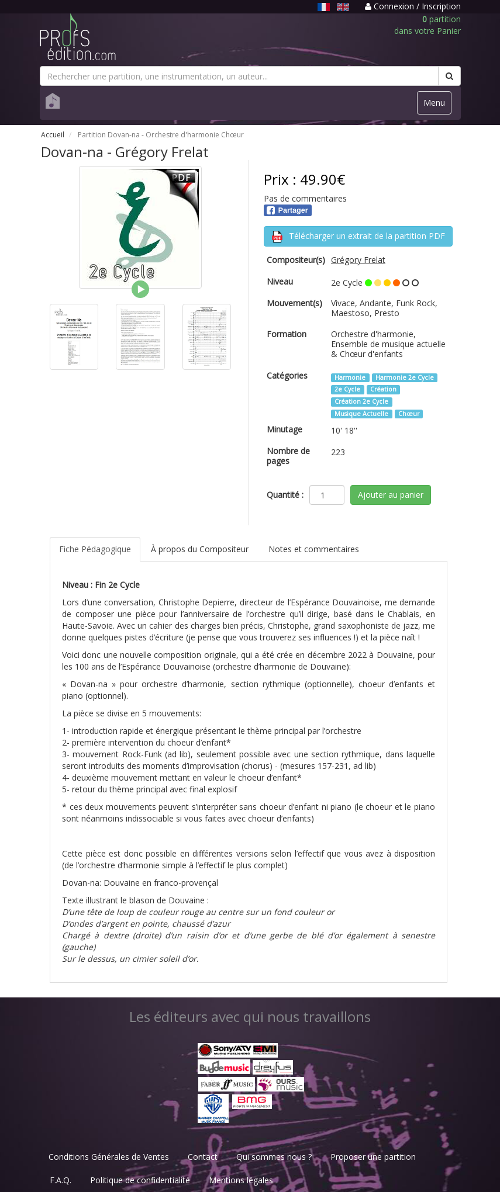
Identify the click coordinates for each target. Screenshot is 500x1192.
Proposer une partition (373, 1156)
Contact (203, 1156)
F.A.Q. (60, 1180)
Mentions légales (241, 1180)
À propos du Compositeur (200, 549)
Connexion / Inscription (413, 6)
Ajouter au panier (390, 494)
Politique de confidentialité (140, 1180)
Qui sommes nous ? (274, 1156)
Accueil (52, 135)
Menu (437, 105)
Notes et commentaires (313, 549)
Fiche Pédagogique (95, 549)
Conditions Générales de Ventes (109, 1156)
